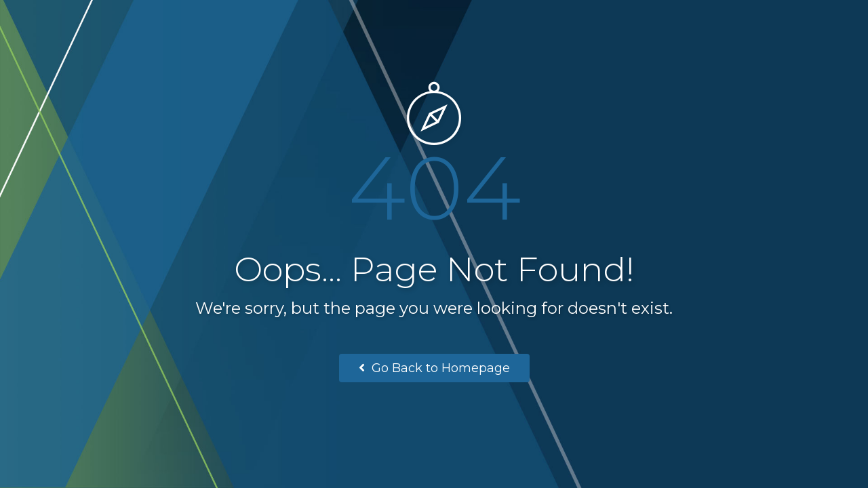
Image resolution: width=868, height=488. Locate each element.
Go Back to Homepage (434, 368)
